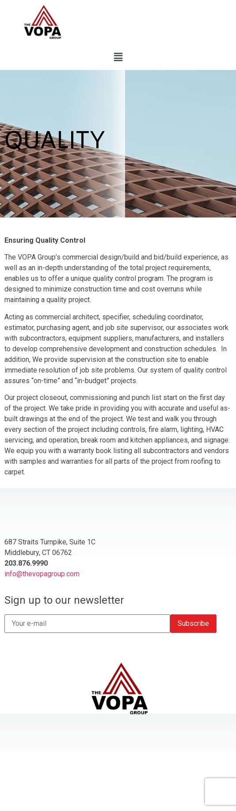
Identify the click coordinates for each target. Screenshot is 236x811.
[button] (118, 57)
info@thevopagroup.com (42, 574)
